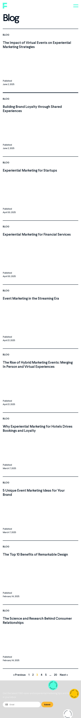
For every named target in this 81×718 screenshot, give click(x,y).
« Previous (19, 674)
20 (55, 674)
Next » (64, 674)
